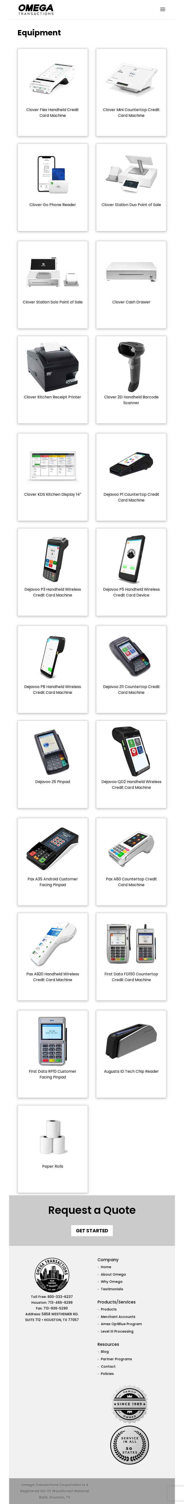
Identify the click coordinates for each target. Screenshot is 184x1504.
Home (106, 1267)
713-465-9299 (60, 1302)
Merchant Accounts (118, 1316)
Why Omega (111, 1281)
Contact (108, 1366)
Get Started (92, 1230)
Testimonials (112, 1289)
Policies (107, 1373)
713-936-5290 (55, 1308)
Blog (105, 1351)
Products (109, 1309)
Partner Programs (116, 1359)
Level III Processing (117, 1331)
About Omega (113, 1274)
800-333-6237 (60, 1296)
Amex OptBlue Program (121, 1324)
